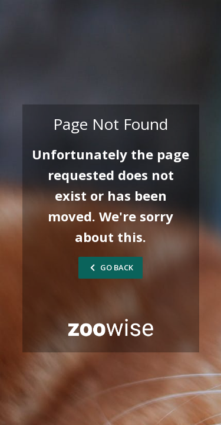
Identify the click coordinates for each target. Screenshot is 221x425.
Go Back (110, 267)
